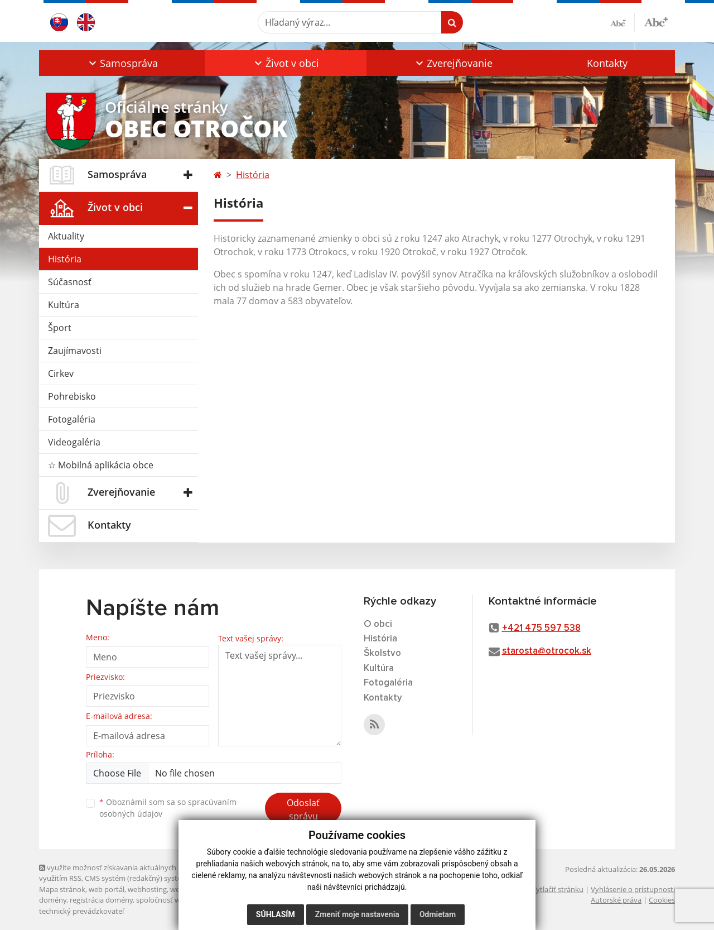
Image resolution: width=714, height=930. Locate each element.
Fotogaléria (71, 419)
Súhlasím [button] (275, 914)
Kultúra (63, 305)
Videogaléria (74, 442)
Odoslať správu (303, 809)
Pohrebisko (72, 396)
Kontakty (607, 63)
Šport (59, 328)
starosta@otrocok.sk (546, 651)
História (64, 259)
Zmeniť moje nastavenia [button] (357, 914)
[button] (122, 63)
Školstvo (382, 653)
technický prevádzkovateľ (81, 911)
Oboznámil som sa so (168, 808)
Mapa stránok (62, 889)
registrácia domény (101, 900)
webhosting (147, 889)
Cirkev (61, 373)
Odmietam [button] (437, 914)
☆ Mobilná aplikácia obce (100, 465)
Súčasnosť (69, 282)
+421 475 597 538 (541, 628)
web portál (106, 889)
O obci (378, 624)
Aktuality (66, 236)
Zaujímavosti (75, 350)
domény (52, 900)
